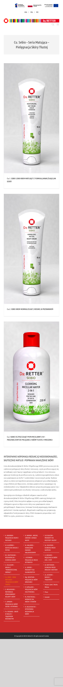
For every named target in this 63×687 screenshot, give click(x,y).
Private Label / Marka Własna (51, 585)
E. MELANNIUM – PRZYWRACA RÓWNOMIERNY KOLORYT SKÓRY (10, 593)
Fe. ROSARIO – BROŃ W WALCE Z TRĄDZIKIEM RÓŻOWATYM (11, 615)
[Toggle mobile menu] (58, 24)
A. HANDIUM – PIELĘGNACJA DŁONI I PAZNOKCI (11, 537)
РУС (37, 12)
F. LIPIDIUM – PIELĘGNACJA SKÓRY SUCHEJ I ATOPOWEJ (11, 604)
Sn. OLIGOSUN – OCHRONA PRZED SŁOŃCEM (50, 547)
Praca (46, 592)
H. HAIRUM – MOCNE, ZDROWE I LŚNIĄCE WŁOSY (31, 537)
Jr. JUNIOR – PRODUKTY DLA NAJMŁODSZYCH (30, 569)
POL (32, 12)
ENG (26, 12)
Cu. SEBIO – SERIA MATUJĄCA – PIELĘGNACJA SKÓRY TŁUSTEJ (11, 580)
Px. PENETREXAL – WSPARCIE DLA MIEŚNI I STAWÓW (30, 599)
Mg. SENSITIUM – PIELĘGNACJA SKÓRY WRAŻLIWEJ (31, 579)
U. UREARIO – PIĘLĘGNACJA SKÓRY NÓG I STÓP (51, 557)
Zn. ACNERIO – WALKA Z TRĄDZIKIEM (49, 577)
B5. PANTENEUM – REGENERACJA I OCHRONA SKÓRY (10, 557)
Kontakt (47, 597)
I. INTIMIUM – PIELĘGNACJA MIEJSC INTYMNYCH (31, 559)
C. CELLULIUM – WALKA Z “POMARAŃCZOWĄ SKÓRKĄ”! (11, 568)
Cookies (46, 636)
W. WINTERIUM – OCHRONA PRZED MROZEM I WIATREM (51, 567)
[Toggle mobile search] (53, 24)
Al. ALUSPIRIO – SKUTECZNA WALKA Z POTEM (11, 547)
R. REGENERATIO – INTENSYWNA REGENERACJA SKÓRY (30, 610)
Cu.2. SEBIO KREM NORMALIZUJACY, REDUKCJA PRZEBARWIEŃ (30, 309)
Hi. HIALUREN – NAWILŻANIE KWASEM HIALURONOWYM (30, 548)
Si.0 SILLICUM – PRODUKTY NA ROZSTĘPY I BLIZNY (51, 537)
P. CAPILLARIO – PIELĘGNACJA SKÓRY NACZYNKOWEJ (31, 589)
